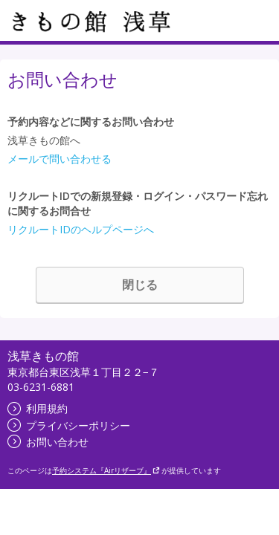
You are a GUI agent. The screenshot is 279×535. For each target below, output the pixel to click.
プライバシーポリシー (68, 425)
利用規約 (37, 408)
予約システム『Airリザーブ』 (106, 470)
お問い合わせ (48, 442)
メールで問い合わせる (59, 159)
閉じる (140, 284)
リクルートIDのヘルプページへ (80, 229)
